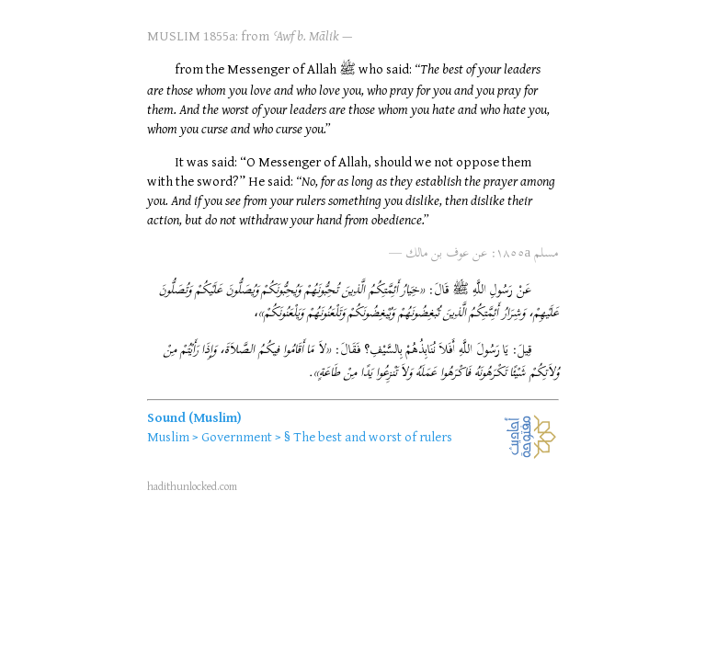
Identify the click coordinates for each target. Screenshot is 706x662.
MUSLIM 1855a (191, 35)
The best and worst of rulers (372, 436)
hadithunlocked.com (192, 486)
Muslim (168, 436)
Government (236, 436)
